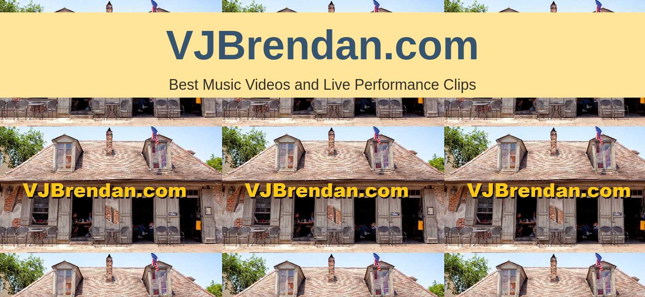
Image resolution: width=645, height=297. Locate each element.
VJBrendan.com (322, 45)
